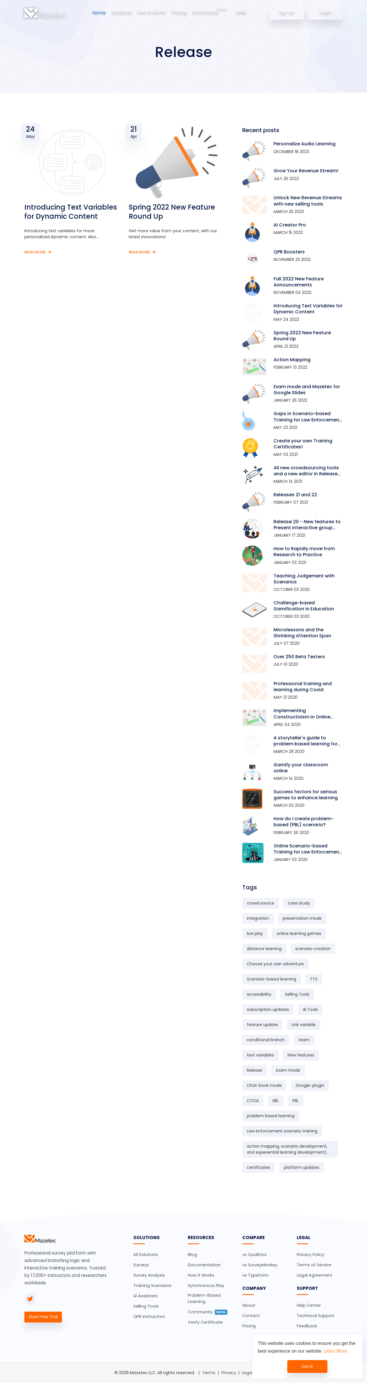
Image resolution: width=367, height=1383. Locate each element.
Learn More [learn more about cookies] (335, 1351)
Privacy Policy (310, 1254)
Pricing (179, 12)
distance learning (264, 949)
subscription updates (268, 1009)
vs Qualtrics (254, 1254)
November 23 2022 (292, 259)
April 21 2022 (286, 346)
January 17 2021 (289, 535)
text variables (260, 1055)
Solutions (122, 12)
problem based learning (270, 1116)
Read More (37, 252)
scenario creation (313, 949)
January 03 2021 (290, 562)
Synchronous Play (206, 1285)
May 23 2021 (285, 427)
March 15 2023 (288, 232)
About (248, 1305)
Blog (192, 1254)
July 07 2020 (287, 643)
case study (299, 903)
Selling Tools (297, 994)
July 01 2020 (286, 664)
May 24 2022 (286, 319)
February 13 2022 (290, 367)
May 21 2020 (286, 697)
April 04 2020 (287, 724)
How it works (151, 12)
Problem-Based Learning (204, 1298)
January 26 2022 (290, 400)
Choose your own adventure (275, 964)
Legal (247, 1373)
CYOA (253, 1100)
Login (325, 12)
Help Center (309, 1305)
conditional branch (266, 1040)
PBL (295, 1100)
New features (301, 1055)
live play (255, 933)
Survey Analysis (149, 1275)
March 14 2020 (289, 778)
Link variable (304, 1025)
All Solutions (145, 1254)
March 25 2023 (289, 211)
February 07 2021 (291, 502)
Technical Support (316, 1315)
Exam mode (288, 1070)
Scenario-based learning (271, 979)
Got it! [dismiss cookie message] (307, 1366)
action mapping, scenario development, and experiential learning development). (287, 1149)
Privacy (228, 1373)
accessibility (259, 994)
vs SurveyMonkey (259, 1265)
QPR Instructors (149, 1316)
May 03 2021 (286, 454)
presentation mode (302, 918)
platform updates (301, 1167)
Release (254, 1070)
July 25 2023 (286, 178)
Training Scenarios (152, 1285)
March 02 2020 (289, 805)
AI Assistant (145, 1296)
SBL (275, 1100)
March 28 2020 (289, 751)
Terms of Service (314, 1265)
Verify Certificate (205, 1322)
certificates (258, 1167)
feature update (262, 1025)
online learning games (299, 933)
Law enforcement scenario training (282, 1131)
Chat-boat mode (264, 1085)
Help (241, 12)
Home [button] (99, 12)
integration (258, 918)
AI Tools (310, 1009)
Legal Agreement (314, 1275)
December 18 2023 (291, 152)
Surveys (141, 1265)
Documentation (204, 1265)
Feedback (307, 1326)
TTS (313, 979)
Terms (208, 1373)
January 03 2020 (291, 859)
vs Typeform (255, 1275)
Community (205, 12)
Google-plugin (310, 1085)
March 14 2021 (288, 481)
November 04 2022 (292, 292)
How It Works (201, 1275)
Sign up (286, 12)
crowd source (260, 903)
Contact (251, 1315)
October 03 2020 (292, 589)
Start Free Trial (43, 1317)
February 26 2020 (291, 832)
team (304, 1040)
